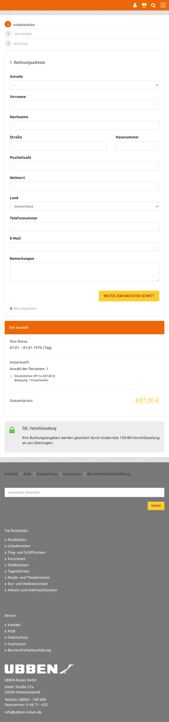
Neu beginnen (23, 308)
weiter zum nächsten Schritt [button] (129, 296)
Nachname (19, 117)
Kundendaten (20, 24)
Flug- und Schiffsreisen (27, 552)
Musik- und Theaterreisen (29, 577)
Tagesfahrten (18, 571)
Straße (16, 137)
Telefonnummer (24, 218)
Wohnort (17, 178)
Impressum (72, 474)
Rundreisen (17, 540)
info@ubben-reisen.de (23, 712)
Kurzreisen (17, 559)
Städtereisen (18, 565)
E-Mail (15, 238)
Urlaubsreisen (19, 546)
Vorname (18, 97)
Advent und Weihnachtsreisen (32, 590)
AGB (27, 474)
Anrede (16, 76)
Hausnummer (127, 137)
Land (14, 198)
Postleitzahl (20, 157)
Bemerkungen (22, 258)
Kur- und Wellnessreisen (28, 584)
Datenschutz (47, 474)
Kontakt (11, 474)
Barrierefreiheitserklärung (108, 474)
